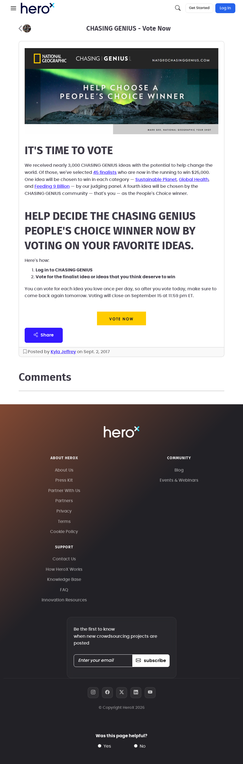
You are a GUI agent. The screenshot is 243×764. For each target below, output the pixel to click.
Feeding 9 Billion (52, 186)
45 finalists (105, 172)
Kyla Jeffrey (63, 352)
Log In (225, 8)
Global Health (193, 179)
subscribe (151, 660)
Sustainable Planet (156, 179)
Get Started (199, 8)
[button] (13, 8)
